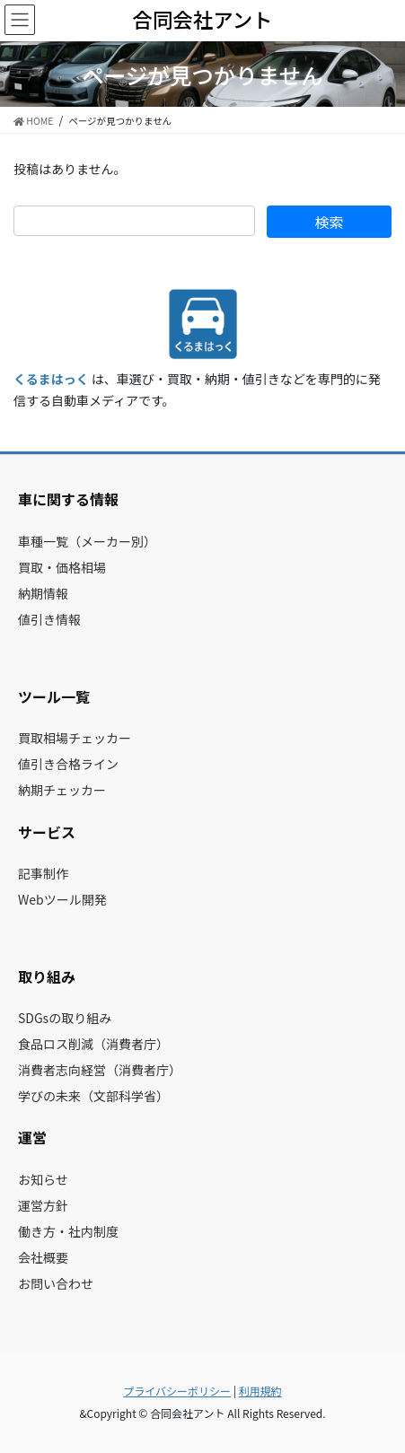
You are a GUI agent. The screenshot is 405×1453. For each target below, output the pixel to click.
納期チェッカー (62, 790)
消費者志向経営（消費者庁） (99, 1070)
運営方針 (43, 1205)
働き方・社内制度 (68, 1231)
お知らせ (43, 1179)
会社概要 (43, 1257)
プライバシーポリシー (177, 1390)
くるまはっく (51, 379)
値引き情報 (49, 619)
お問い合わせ (55, 1283)
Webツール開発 (62, 899)
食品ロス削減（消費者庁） (93, 1044)
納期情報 (43, 593)
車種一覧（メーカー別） (87, 541)
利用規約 (260, 1390)
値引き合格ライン (68, 764)
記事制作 (43, 873)
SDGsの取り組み (64, 1018)
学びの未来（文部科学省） (93, 1096)
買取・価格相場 (62, 567)
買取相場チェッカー (74, 738)
